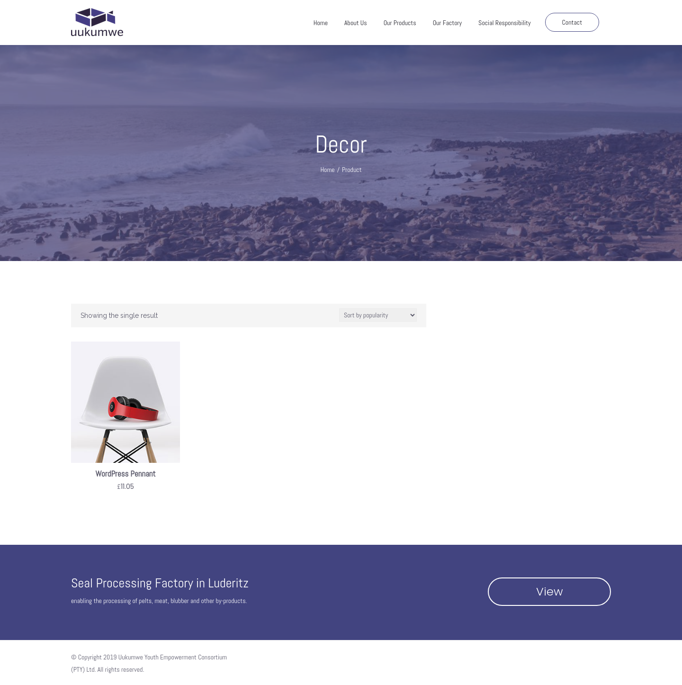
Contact (572, 22)
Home (321, 22)
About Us (355, 22)
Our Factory (447, 22)
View (549, 591)
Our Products (400, 22)
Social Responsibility (504, 22)
